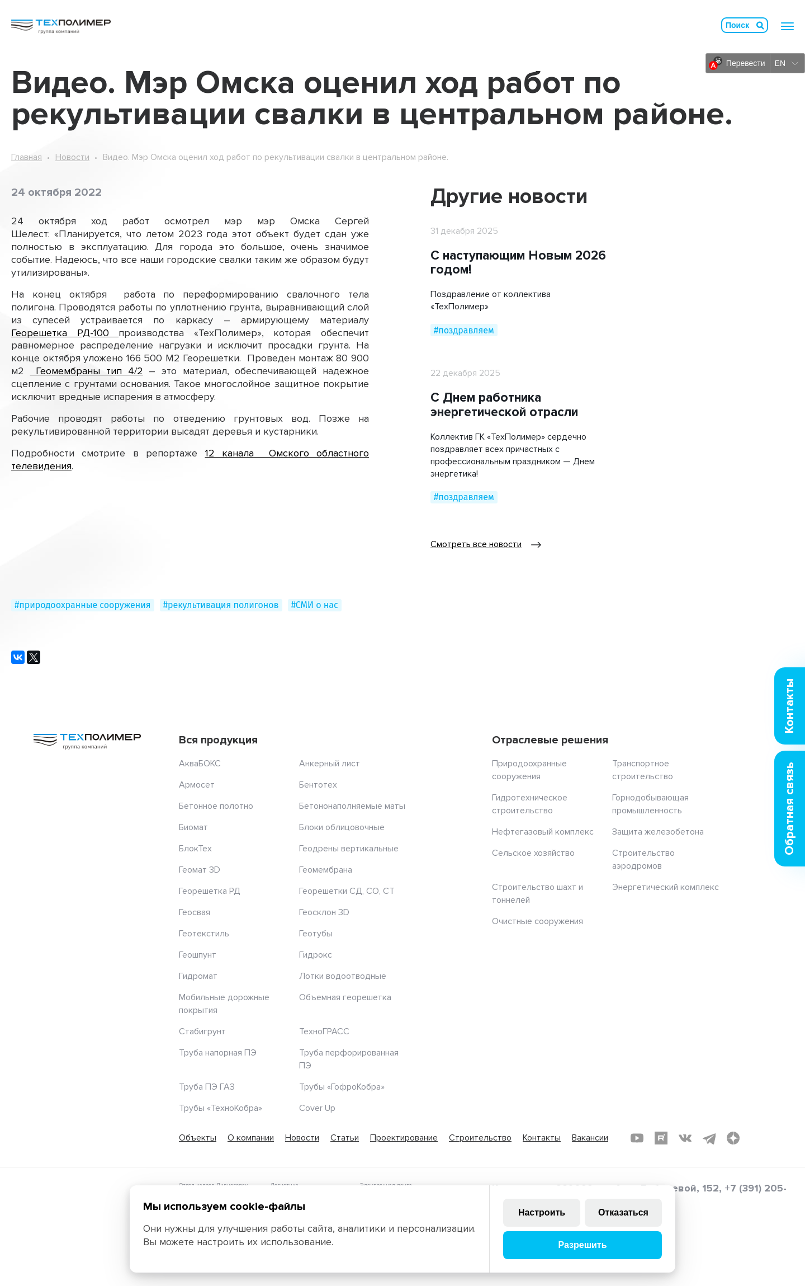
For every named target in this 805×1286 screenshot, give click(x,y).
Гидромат (198, 976)
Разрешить (582, 1245)
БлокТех (195, 848)
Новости (72, 157)
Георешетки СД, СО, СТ (347, 891)
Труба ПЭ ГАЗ (207, 1086)
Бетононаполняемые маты (352, 806)
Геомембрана (325, 869)
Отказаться (623, 1212)
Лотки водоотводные (342, 976)
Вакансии (590, 1137)
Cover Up (317, 1108)
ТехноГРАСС (324, 1031)
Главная (26, 157)
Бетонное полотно (216, 806)
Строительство (480, 1137)
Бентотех (318, 784)
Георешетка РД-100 (65, 333)
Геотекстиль (204, 933)
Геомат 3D (199, 869)
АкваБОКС (200, 763)
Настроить (541, 1212)
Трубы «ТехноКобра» (220, 1108)
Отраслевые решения (550, 740)
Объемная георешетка (345, 997)
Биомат (193, 827)
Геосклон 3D (324, 912)
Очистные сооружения (537, 921)
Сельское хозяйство (533, 853)
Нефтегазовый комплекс (543, 831)
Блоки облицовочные (342, 827)
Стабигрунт (202, 1031)
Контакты (542, 1137)
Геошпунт (197, 954)
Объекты (197, 1137)
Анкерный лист (329, 763)
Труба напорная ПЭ (218, 1052)
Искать (760, 25)
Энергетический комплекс (665, 887)
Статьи (344, 1137)
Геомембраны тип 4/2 (86, 371)
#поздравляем (464, 330)
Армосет (197, 784)
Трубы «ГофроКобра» (342, 1086)
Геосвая (194, 912)
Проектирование (404, 1137)
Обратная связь (789, 808)
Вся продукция (218, 740)
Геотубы (316, 933)
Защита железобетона (658, 831)
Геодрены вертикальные (349, 848)
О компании (251, 1137)
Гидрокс (315, 954)
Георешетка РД (209, 891)
